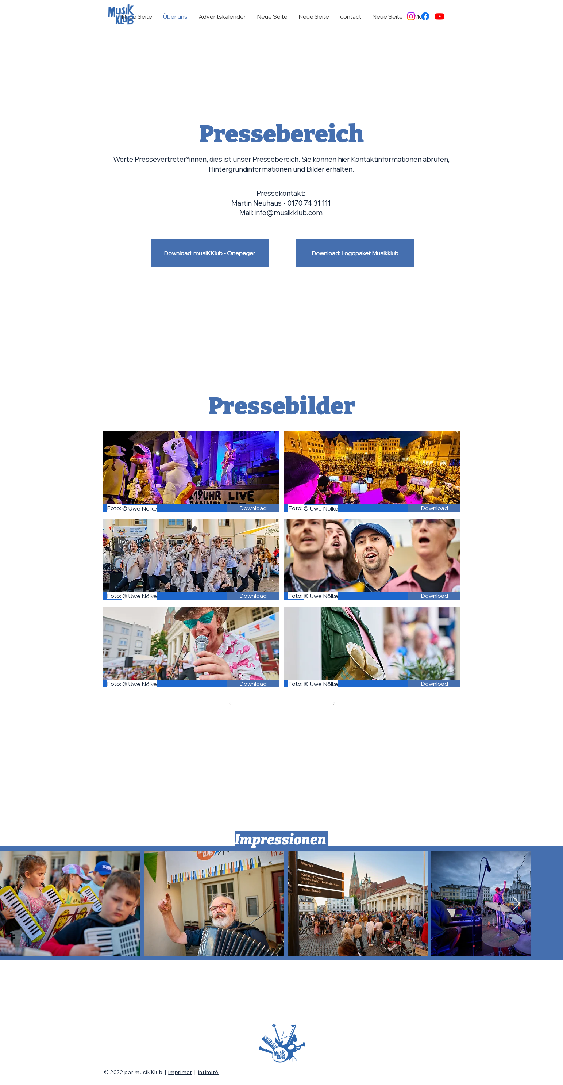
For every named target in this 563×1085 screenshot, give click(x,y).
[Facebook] (425, 16)
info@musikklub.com (289, 212)
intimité (208, 1072)
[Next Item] (516, 904)
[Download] (253, 508)
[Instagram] (411, 16)
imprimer (180, 1072)
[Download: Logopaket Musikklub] (355, 253)
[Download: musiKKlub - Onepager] (210, 253)
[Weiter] (334, 703)
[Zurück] (230, 703)
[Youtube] (439, 16)
